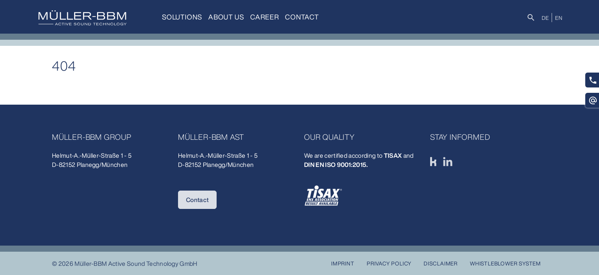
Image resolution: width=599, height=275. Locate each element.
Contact (302, 17)
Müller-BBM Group (91, 136)
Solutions (182, 17)
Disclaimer (441, 263)
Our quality (329, 136)
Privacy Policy (389, 263)
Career (264, 17)
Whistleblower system (505, 263)
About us (226, 17)
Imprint (343, 263)
